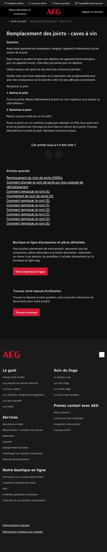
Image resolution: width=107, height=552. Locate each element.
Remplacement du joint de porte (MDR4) (34, 177)
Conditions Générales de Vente (19, 482)
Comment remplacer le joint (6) (28, 223)
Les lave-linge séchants (66, 394)
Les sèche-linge (62, 388)
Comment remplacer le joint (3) (28, 209)
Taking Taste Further (14, 377)
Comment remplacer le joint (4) (28, 191)
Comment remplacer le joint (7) (28, 214)
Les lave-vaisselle (12, 400)
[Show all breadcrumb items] (5, 21)
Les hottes (8, 406)
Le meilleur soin (62, 377)
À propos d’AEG (62, 429)
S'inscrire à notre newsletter (68, 418)
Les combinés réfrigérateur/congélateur (23, 394)
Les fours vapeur (12, 388)
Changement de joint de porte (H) (29, 196)
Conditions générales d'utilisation (20, 494)
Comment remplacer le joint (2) (28, 218)
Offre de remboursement (16, 459)
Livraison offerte (38, 3)
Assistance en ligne (13, 423)
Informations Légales (16, 525)
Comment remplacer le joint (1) (27, 205)
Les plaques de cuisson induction (20, 382)
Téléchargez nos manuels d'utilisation (23, 453)
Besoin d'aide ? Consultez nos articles (23, 429)
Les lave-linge (61, 382)
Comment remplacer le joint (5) (28, 200)
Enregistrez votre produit (67, 423)
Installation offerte (14, 3)
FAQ (5, 488)
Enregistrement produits (15, 447)
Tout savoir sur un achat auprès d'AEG (23, 476)
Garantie (7, 441)
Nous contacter (62, 412)
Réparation (8, 435)
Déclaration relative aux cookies (23, 532)
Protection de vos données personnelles (24, 500)
